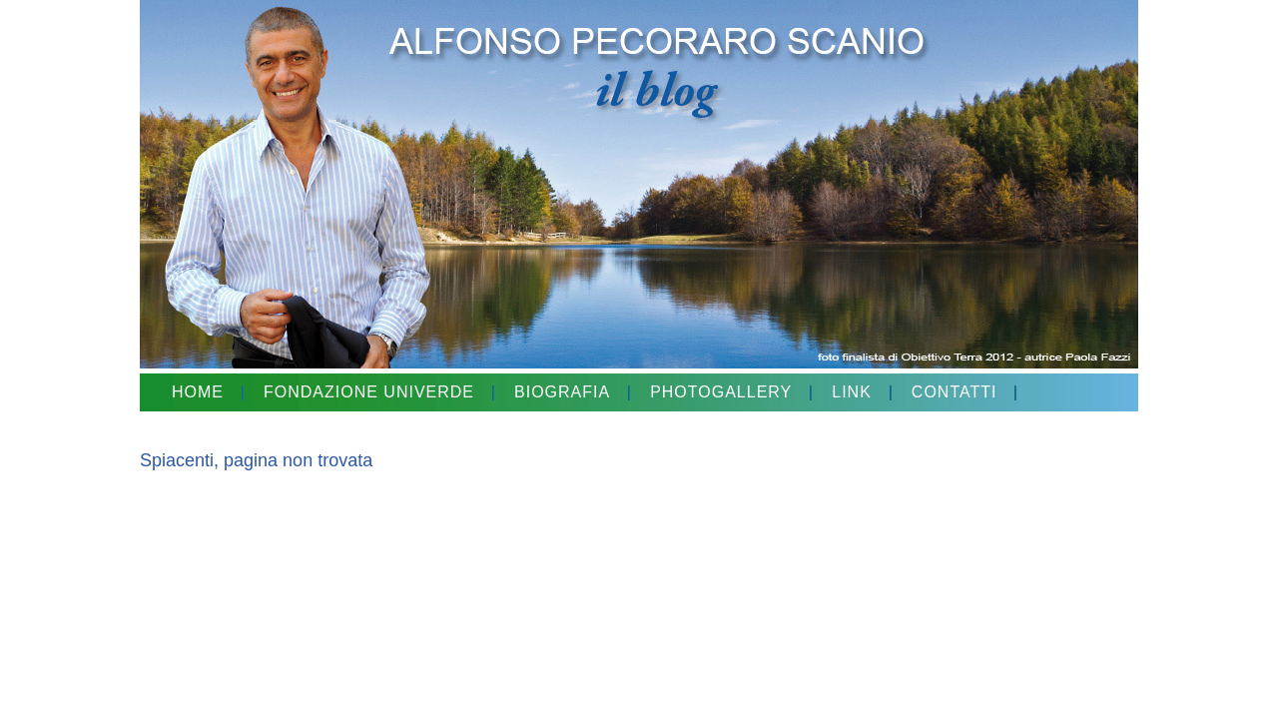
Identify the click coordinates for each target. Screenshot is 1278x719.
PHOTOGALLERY (721, 391)
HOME (198, 391)
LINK (852, 391)
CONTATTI (954, 391)
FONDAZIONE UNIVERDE (369, 391)
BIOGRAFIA (562, 391)
